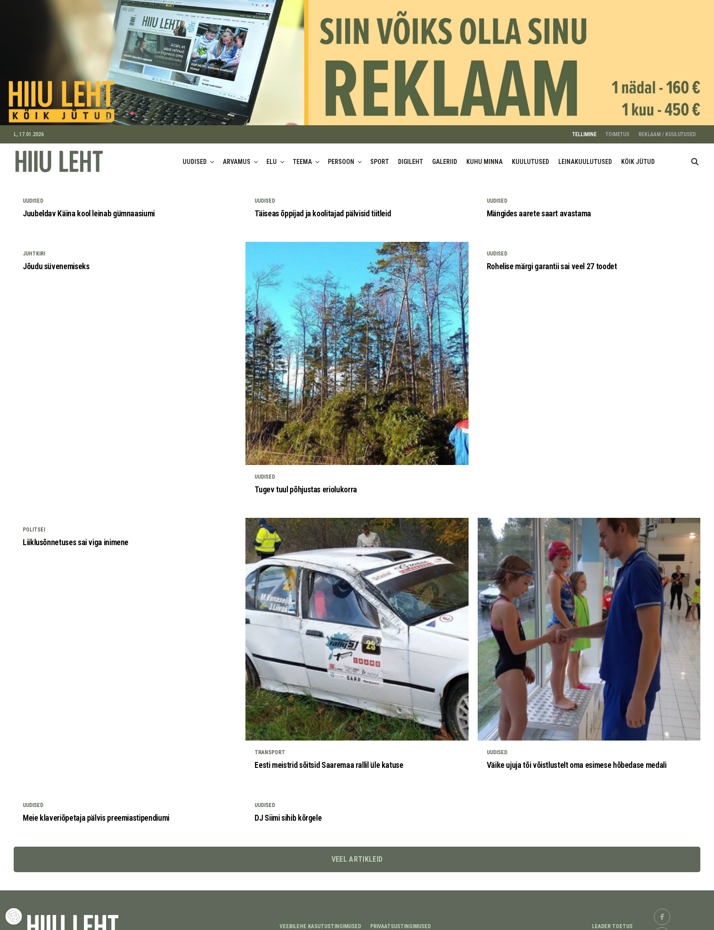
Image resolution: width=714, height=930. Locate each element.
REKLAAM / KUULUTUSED (667, 128)
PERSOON (341, 155)
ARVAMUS (236, 155)
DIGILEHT (410, 155)
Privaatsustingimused (400, 920)
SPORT (379, 155)
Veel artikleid (357, 852)
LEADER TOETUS (612, 920)
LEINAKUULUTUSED (585, 155)
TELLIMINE (584, 128)
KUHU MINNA (484, 155)
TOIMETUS (617, 128)
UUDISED (195, 155)
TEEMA (302, 155)
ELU (271, 155)
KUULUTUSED (530, 155)
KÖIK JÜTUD (638, 155)
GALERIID (444, 155)
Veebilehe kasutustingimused (320, 920)
